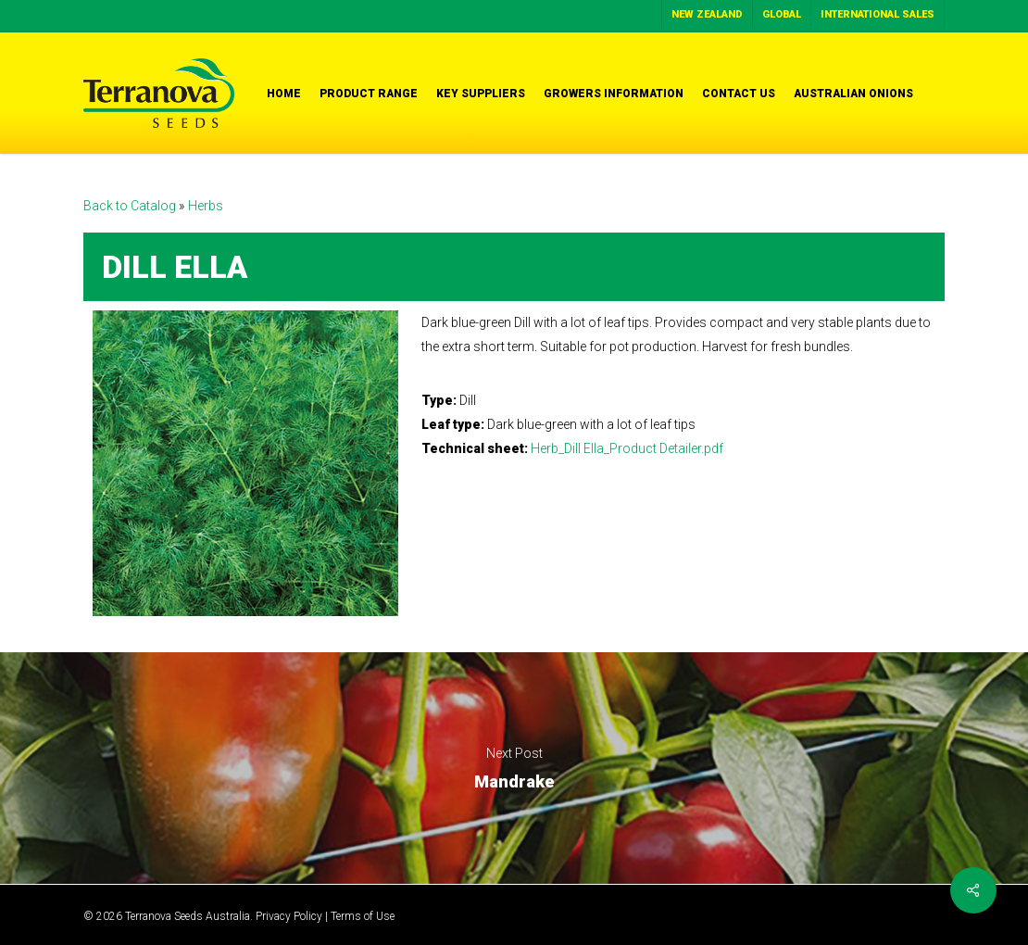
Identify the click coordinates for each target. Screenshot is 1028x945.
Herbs (205, 205)
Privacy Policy (289, 916)
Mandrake (514, 768)
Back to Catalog (131, 205)
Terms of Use (363, 916)
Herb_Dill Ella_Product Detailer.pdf (627, 448)
